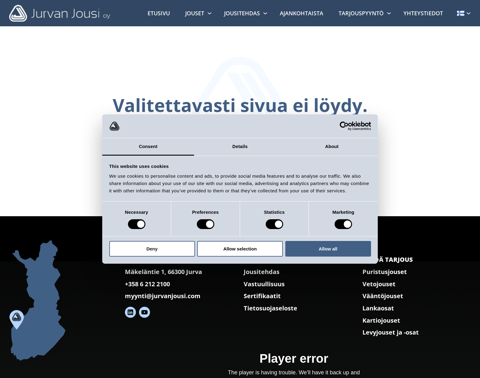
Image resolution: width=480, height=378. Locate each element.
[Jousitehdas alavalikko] (265, 13)
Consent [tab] (148, 146)
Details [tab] (240, 146)
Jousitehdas (261, 272)
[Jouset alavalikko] (209, 13)
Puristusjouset (384, 272)
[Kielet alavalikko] (468, 13)
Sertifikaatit (262, 296)
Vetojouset (379, 284)
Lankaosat (378, 308)
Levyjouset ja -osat (390, 332)
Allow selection (240, 248)
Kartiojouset (381, 320)
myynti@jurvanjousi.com (163, 296)
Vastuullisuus (264, 284)
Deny (152, 248)
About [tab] (332, 146)
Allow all (328, 248)
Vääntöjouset (382, 296)
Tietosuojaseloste (270, 308)
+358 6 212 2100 (147, 284)
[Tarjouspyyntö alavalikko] (389, 13)
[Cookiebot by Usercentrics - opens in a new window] (344, 126)
